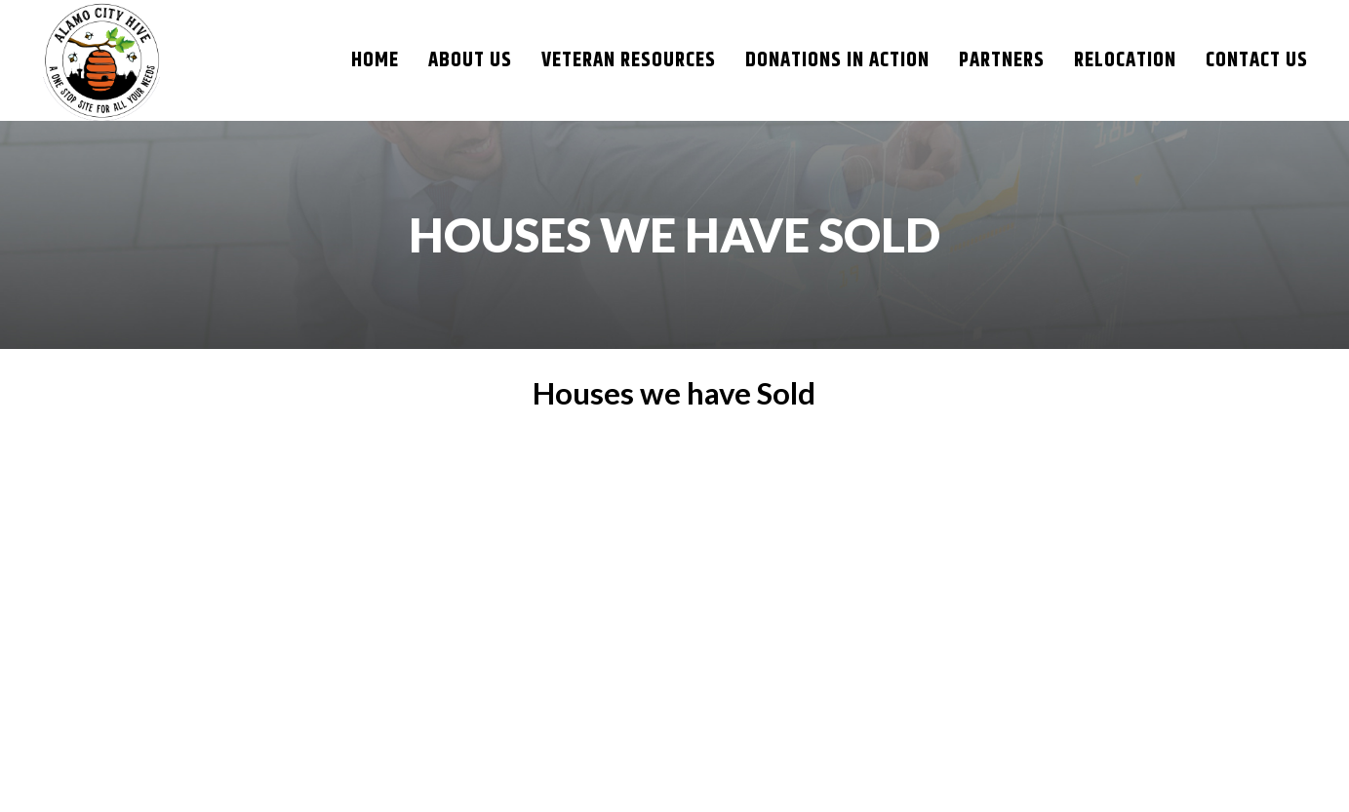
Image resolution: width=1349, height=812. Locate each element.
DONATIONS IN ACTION (837, 60)
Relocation (1125, 60)
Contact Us (1257, 60)
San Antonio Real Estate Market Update (643, 536)
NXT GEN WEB (973, 777)
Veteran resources (628, 60)
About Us (470, 60)
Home (375, 60)
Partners (1002, 60)
